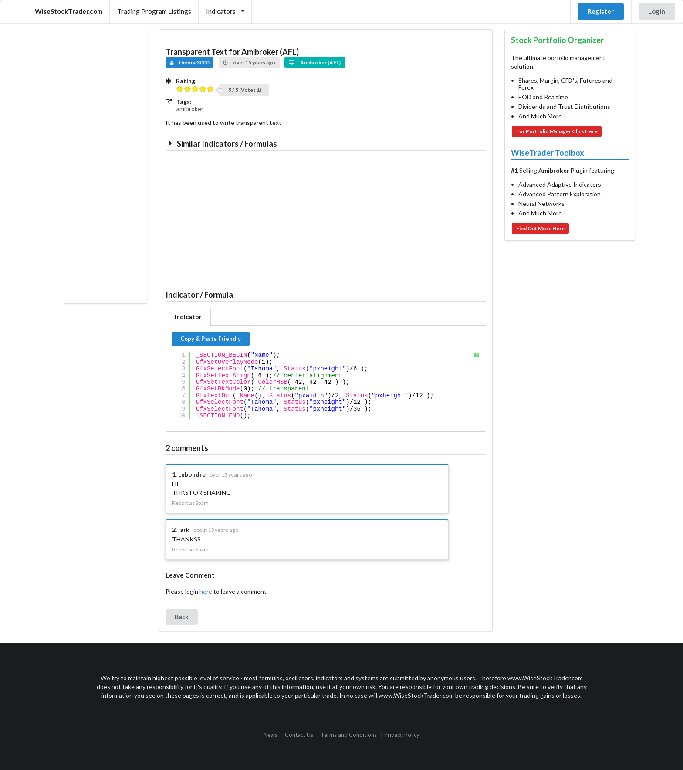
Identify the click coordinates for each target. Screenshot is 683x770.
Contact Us (299, 735)
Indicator (188, 316)
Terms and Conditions (349, 735)
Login (656, 11)
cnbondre (192, 474)
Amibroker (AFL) (315, 62)
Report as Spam (190, 503)
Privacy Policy (401, 735)
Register (601, 11)
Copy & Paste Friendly (210, 338)
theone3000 (190, 62)
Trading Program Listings (154, 11)
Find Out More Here (540, 228)
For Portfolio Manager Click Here (556, 131)
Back (182, 616)
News (270, 735)
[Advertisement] (105, 166)
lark (183, 529)
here (205, 591)
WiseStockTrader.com (68, 11)
